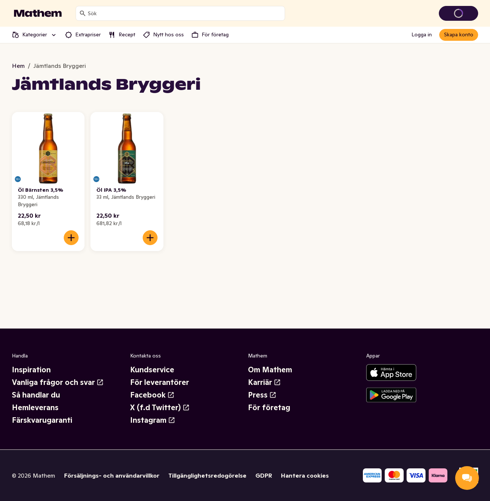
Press (262, 395)
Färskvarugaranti (42, 420)
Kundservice (152, 370)
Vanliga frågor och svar (58, 382)
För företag (269, 407)
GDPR (263, 475)
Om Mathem (270, 370)
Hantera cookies (305, 475)
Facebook (152, 395)
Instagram (152, 420)
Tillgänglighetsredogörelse (207, 475)
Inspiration (31, 370)
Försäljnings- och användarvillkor (111, 475)
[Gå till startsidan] (38, 13)
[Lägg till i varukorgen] (71, 237)
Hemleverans (35, 407)
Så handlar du (36, 395)
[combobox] (185, 13)
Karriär (264, 382)
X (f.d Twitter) (160, 407)
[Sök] (82, 13)
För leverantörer (159, 382)
